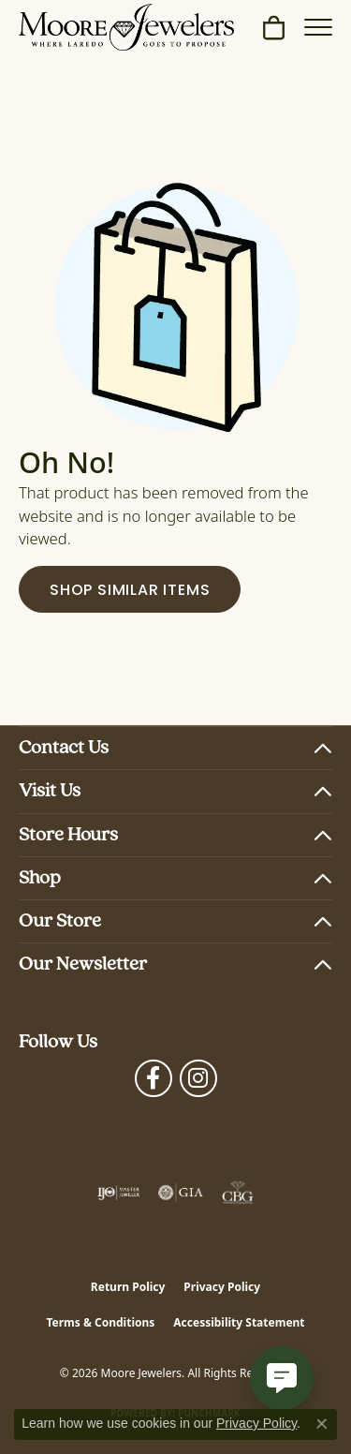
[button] (273, 27)
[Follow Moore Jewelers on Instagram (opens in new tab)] (198, 1078)
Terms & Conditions (100, 1322)
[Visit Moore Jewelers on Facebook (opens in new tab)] (153, 1078)
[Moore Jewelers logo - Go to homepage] (126, 27)
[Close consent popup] (322, 1424)
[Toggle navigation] (318, 27)
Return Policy (128, 1287)
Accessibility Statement (238, 1322)
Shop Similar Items (130, 591)
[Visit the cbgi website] (238, 1193)
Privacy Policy (221, 1287)
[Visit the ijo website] (118, 1193)
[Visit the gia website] (180, 1193)
